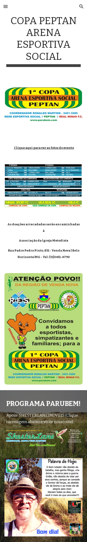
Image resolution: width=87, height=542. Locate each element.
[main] (43, 41)
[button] (5, 6)
